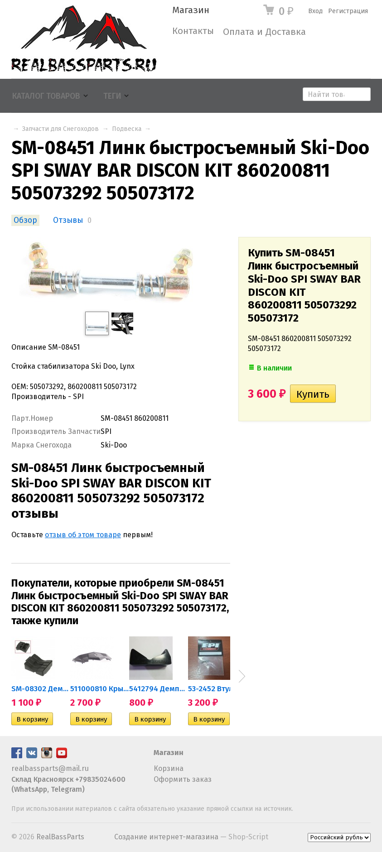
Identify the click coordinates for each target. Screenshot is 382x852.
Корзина (169, 768)
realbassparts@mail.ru (50, 768)
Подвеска (126, 129)
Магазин (190, 10)
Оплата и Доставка (264, 32)
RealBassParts (60, 837)
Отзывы (68, 220)
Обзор (25, 220)
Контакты (193, 31)
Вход (315, 11)
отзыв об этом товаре (83, 534)
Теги (112, 96)
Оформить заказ (183, 779)
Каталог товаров (46, 96)
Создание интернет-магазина (166, 837)
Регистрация (348, 11)
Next (242, 676)
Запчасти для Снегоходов (60, 129)
